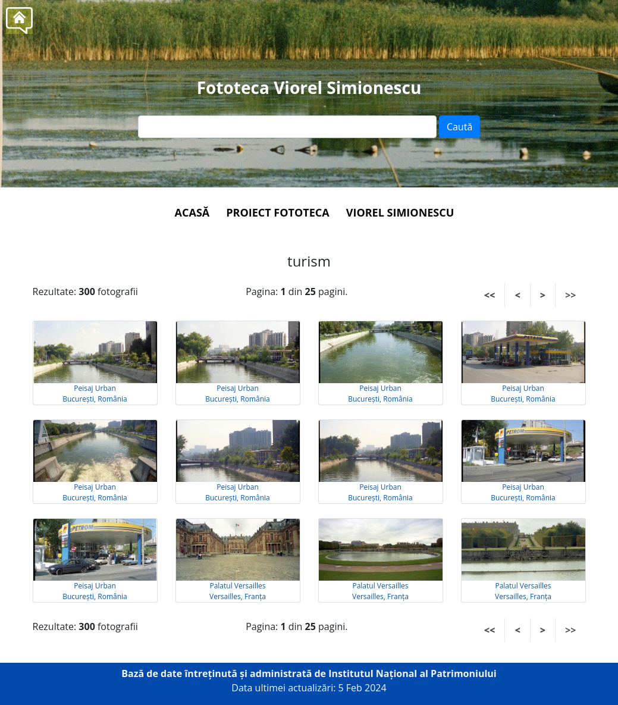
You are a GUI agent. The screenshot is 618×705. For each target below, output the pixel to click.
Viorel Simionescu (400, 212)
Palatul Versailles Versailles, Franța (237, 591)
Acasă (192, 212)
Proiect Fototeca (277, 212)
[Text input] (287, 126)
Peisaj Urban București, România (94, 393)
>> (570, 295)
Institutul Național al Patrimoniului (412, 673)
